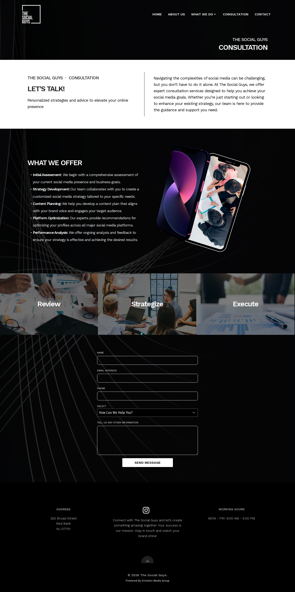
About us (176, 14)
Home (157, 14)
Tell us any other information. (118, 422)
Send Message (148, 463)
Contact (263, 14)
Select (101, 406)
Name (100, 352)
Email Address (107, 370)
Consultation (235, 14)
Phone (101, 388)
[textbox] (143, 413)
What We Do (204, 14)
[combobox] (147, 413)
